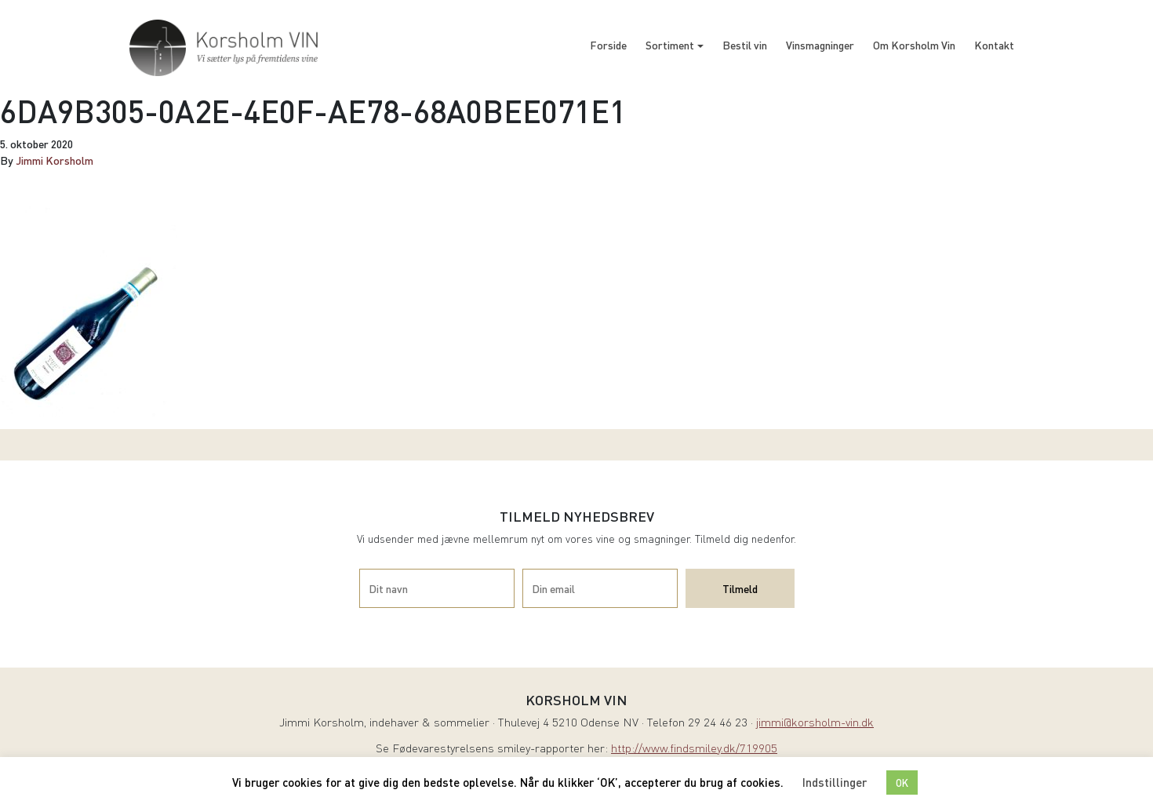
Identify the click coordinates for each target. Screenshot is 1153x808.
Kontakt (994, 45)
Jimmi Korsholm (54, 160)
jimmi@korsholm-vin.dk (815, 724)
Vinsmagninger (820, 45)
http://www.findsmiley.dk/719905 (694, 749)
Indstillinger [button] (834, 782)
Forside (608, 45)
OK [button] (902, 782)
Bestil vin (744, 45)
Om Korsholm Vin (914, 45)
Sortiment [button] (670, 45)
